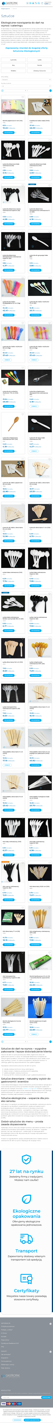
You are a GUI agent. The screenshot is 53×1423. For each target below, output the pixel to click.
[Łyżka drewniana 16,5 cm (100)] (13, 662)
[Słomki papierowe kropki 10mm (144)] (38, 1021)
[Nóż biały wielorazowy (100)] (12, 841)
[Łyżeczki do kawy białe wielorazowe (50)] (37, 438)
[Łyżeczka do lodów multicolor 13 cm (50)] (39, 302)
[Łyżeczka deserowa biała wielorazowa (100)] (38, 164)
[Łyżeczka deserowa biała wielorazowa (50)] (11, 164)
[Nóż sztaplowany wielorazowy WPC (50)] (40, 932)
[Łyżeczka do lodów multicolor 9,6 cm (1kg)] (39, 347)
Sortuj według (4, 76)
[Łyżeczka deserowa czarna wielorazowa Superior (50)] (11, 209)
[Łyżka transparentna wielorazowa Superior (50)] (11, 707)
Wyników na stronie (6, 83)
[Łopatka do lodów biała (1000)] (39, 120)
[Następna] (50, 90)
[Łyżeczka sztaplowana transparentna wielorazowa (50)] (39, 393)
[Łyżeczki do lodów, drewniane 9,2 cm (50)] (40, 483)
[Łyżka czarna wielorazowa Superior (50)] (38, 618)
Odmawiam (17, 1420)
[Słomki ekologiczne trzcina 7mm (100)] (12, 1021)
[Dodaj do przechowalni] (23, 97)
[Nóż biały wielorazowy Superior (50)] (37, 842)
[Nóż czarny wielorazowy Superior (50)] (11, 887)
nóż (29, 1088)
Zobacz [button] (7, 360)
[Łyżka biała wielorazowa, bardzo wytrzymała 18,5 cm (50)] (13, 618)
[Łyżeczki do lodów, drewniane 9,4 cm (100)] (13, 528)
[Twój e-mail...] (21, 1397)
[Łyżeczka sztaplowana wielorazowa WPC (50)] (10, 438)
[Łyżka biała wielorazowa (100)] (12, 572)
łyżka (35, 1088)
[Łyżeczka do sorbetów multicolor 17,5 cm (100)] (10, 392)
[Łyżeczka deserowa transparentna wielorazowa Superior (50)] (12, 257)
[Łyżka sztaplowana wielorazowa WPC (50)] (37, 662)
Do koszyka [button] (9, 132)
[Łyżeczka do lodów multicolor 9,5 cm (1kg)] (12, 347)
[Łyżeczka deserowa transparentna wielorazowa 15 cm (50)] (40, 210)
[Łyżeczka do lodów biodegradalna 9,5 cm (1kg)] (11, 302)
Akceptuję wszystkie (32, 1420)
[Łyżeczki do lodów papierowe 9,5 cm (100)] (12, 483)
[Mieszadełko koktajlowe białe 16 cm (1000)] (39, 797)
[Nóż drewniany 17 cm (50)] (11, 931)
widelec (25, 1088)
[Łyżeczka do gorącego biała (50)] (39, 256)
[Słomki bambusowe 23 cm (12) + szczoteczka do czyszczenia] (40, 977)
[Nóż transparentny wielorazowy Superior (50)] (11, 977)
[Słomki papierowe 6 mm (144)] (12, 120)
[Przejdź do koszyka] (48, 3)
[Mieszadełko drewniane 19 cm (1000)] (13, 797)
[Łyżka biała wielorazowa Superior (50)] (37, 573)
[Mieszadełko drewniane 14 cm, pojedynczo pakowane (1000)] (40, 752)
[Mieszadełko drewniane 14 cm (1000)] (40, 707)
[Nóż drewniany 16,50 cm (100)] (39, 886)
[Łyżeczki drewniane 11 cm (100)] (40, 527)
